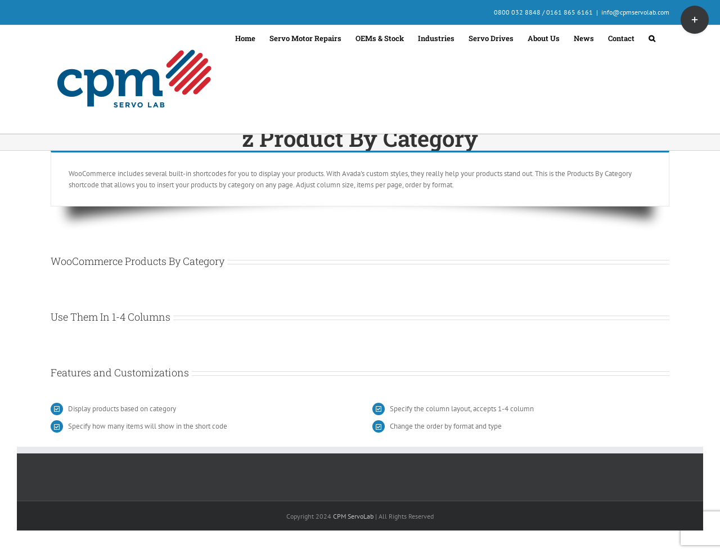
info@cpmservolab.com (635, 12)
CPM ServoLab (353, 516)
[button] (652, 36)
